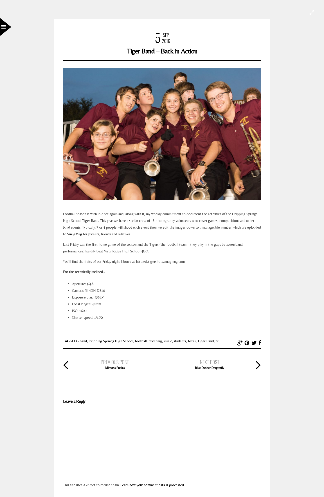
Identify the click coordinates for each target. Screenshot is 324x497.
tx (217, 341)
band (83, 341)
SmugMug (74, 234)
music (168, 341)
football (141, 341)
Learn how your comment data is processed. (152, 485)
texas (192, 341)
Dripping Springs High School (111, 341)
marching (155, 341)
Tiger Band (206, 341)
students (180, 341)
